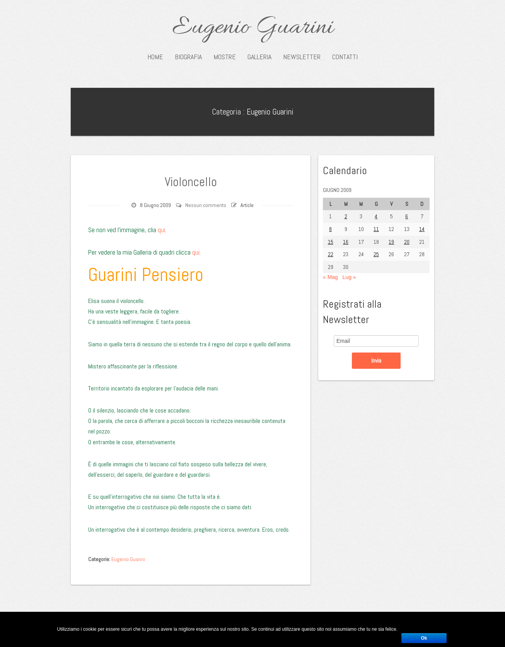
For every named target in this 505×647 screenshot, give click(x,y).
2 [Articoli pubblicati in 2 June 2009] (346, 216)
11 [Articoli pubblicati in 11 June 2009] (376, 229)
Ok (424, 638)
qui (161, 230)
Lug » (349, 277)
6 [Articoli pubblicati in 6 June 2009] (406, 216)
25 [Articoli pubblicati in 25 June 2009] (376, 254)
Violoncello (190, 181)
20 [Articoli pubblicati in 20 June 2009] (406, 241)
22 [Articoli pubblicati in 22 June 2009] (330, 254)
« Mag (330, 277)
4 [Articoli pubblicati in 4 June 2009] (376, 216)
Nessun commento (205, 205)
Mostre (224, 57)
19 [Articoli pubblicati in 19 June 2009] (391, 241)
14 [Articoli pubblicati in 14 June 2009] (422, 229)
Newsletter (302, 57)
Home (155, 57)
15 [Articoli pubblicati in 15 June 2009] (330, 241)
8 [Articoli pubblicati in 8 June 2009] (330, 229)
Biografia (188, 57)
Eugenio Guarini (252, 28)
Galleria (259, 57)
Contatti (345, 57)
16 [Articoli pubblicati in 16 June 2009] (345, 241)
